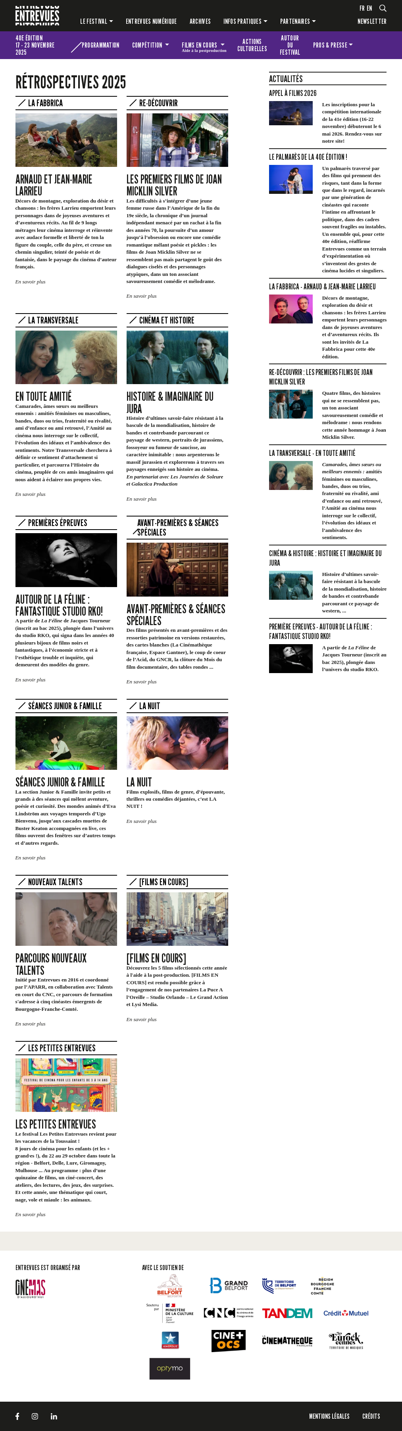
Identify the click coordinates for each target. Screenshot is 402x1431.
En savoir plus (30, 282)
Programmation (100, 45)
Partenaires (295, 21)
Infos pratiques (242, 21)
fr (362, 8)
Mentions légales (329, 1416)
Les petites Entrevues (373, 45)
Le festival (93, 21)
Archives (200, 21)
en (369, 8)
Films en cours (204, 46)
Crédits (371, 1416)
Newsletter (372, 21)
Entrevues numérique (151, 21)
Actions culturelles (252, 45)
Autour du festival (290, 45)
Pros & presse (330, 45)
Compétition (147, 45)
